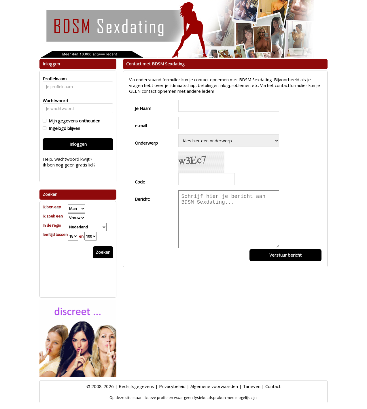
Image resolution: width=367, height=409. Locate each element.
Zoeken (103, 252)
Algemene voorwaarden (214, 386)
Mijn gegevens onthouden (73, 121)
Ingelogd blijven (63, 128)
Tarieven (251, 386)
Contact (273, 386)
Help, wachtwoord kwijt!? (67, 159)
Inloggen (78, 144)
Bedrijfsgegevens (136, 386)
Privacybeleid (172, 386)
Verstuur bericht (285, 255)
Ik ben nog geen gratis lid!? (69, 165)
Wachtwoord (54, 100)
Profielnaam (54, 79)
